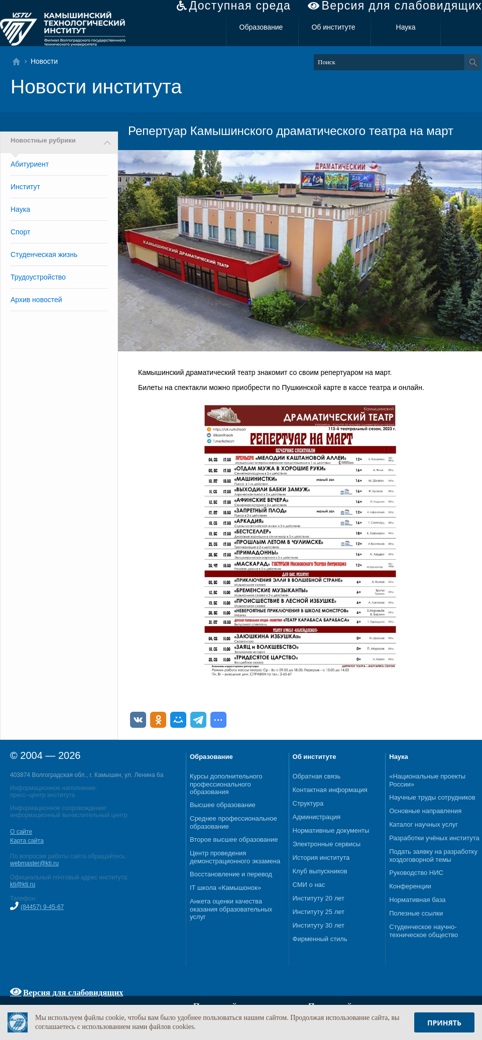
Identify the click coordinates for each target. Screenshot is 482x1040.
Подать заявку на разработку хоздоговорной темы (433, 855)
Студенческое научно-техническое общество (423, 931)
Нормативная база (417, 899)
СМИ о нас (309, 884)
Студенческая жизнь (44, 254)
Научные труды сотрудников (432, 797)
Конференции (410, 886)
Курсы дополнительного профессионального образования (226, 784)
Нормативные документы (331, 830)
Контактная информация (330, 790)
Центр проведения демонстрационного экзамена (235, 857)
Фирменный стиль (320, 939)
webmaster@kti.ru (34, 863)
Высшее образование (223, 805)
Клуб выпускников (320, 871)
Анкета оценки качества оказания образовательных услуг (231, 909)
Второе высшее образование (234, 839)
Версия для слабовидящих (402, 6)
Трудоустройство (38, 277)
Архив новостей (36, 300)
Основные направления (425, 811)
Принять (444, 1022)
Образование (261, 27)
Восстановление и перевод (231, 874)
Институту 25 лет (318, 912)
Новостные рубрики (43, 140)
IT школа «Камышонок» (225, 887)
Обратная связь (317, 776)
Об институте (333, 27)
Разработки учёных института (434, 838)
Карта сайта (27, 840)
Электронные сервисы (327, 844)
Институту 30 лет (318, 925)
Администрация (317, 817)
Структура (308, 803)
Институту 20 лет (318, 898)
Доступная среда (240, 6)
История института (321, 857)
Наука (406, 27)
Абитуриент (30, 164)
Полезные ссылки (416, 913)
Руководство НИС (416, 872)
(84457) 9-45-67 (42, 907)
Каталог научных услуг (423, 824)
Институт (25, 187)
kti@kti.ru (22, 884)
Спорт (20, 232)
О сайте (21, 831)
